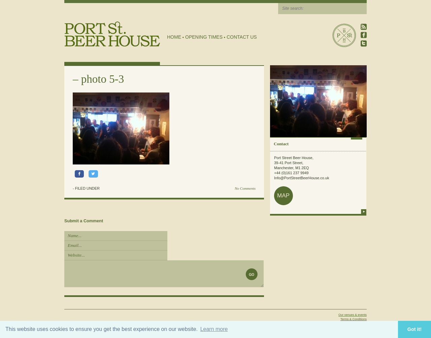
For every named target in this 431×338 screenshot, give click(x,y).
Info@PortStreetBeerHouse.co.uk (301, 178)
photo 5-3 (102, 79)
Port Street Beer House (344, 35)
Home (174, 37)
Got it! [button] (414, 329)
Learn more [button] (214, 329)
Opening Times (204, 37)
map (283, 195)
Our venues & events (352, 314)
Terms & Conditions (353, 319)
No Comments (245, 188)
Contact (281, 143)
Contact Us (242, 37)
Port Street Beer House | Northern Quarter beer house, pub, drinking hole (112, 34)
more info (363, 211)
